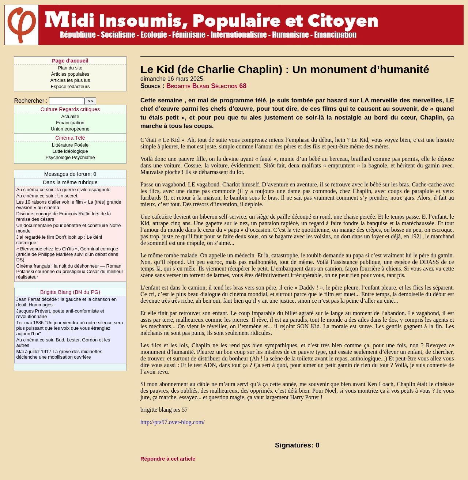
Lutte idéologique (70, 151)
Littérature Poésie (70, 145)
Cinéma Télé (70, 138)
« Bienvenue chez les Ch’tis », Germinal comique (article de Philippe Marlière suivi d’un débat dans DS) (67, 254)
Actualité (70, 116)
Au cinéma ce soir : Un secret (46, 196)
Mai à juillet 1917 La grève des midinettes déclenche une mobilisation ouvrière (59, 354)
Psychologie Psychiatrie (70, 157)
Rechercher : (31, 101)
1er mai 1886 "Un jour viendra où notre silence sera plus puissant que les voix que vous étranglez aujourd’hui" (69, 328)
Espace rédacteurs (70, 86)
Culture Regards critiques (70, 109)
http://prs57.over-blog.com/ (172, 422)
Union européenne (70, 129)
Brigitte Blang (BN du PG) (70, 292)
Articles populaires (70, 74)
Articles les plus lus (70, 80)
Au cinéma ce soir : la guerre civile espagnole (63, 189)
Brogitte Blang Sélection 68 (206, 86)
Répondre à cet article (167, 459)
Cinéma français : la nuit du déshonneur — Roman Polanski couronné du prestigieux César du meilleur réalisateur (69, 271)
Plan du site (70, 68)
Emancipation (70, 122)
